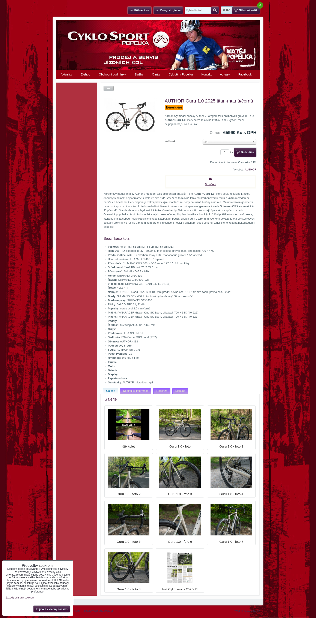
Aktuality (66, 74)
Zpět (109, 88)
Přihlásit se (141, 10)
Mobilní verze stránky (247, 610)
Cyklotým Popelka (181, 74)
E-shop (85, 74)
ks (227, 152)
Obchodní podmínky (112, 74)
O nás (156, 74)
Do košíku (247, 152)
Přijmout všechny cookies (52, 609)
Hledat (215, 10)
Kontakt (206, 74)
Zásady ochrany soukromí (99, 610)
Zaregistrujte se (170, 10)
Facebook (245, 74)
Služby (138, 74)
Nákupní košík (248, 10)
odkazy (225, 74)
